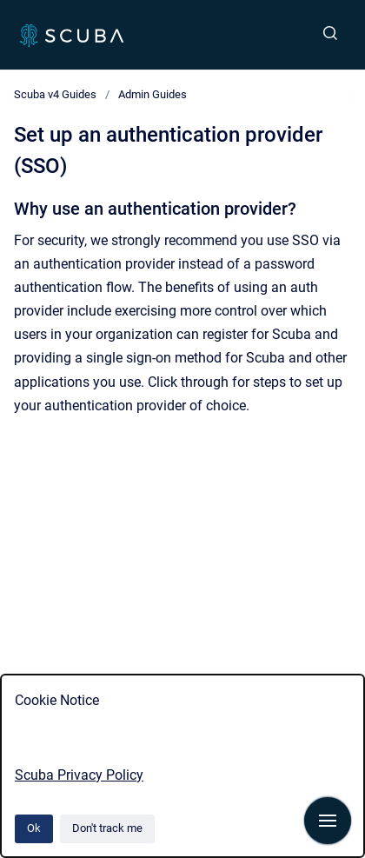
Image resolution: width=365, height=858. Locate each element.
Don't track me (107, 828)
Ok (34, 828)
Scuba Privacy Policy (79, 775)
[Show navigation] (327, 820)
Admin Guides (152, 94)
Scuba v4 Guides (55, 94)
